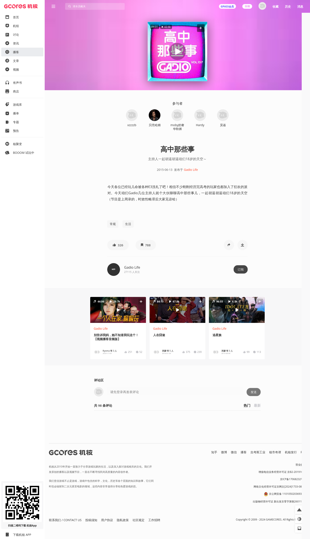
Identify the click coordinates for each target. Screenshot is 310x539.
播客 (244, 452)
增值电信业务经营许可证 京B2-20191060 (282, 472)
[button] (200, 28)
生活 (128, 224)
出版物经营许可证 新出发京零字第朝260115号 (279, 501)
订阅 (241, 269)
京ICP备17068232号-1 (293, 479)
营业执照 (301, 464)
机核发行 (291, 452)
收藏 (276, 6)
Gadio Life (191, 170)
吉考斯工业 (257, 452)
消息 (300, 6)
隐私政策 (123, 520)
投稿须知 (91, 520)
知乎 (214, 452)
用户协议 (107, 520)
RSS (303, 452)
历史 (288, 6)
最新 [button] (257, 405)
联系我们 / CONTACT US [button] (65, 520)
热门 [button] (247, 405)
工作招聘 (154, 520)
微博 (224, 452)
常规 (113, 224)
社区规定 (138, 520)
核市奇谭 (275, 452)
